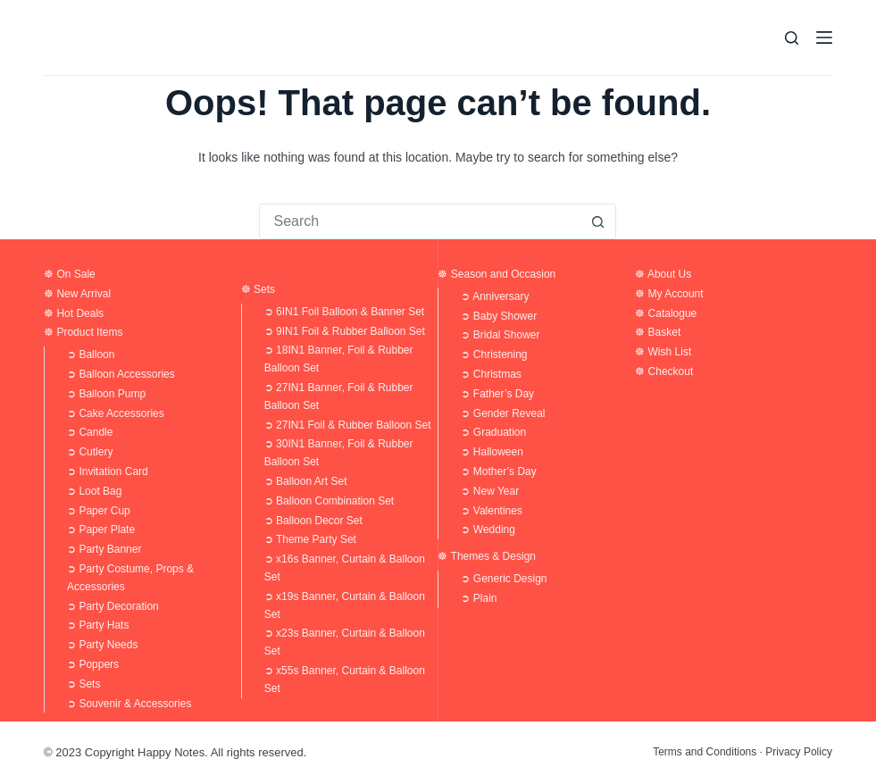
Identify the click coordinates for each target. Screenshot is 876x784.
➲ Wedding (487, 529)
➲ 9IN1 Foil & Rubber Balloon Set (344, 331)
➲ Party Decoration (113, 606)
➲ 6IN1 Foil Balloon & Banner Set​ (344, 311)
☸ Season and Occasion (496, 274)
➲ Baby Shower (499, 316)
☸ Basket (657, 332)
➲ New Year (490, 491)
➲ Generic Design (503, 578)
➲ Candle (90, 432)
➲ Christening (494, 354)
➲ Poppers (93, 664)
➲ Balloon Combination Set (329, 501)
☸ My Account (669, 294)
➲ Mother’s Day (498, 471)
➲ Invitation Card (107, 471)
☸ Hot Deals (74, 313)
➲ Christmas (491, 374)
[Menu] (824, 37)
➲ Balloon (90, 354)
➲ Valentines (491, 511)
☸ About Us (663, 274)
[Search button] (597, 221)
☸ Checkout (664, 371)
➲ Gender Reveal (503, 413)
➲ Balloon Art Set (305, 481)
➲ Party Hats (98, 625)
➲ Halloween (491, 452)
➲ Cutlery (90, 452)
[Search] (791, 38)
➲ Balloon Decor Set (313, 520)
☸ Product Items (83, 332)
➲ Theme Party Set (310, 539)
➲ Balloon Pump (106, 394)
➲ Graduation (493, 432)
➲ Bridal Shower (500, 335)
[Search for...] (420, 221)
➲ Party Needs (102, 644)
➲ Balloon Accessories (121, 374)
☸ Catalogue (666, 313)
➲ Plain (478, 598)
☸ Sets (258, 289)
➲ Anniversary (495, 296)
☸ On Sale (70, 274)
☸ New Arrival (77, 294)
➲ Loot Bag (94, 491)
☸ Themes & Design (487, 556)
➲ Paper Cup (98, 511)
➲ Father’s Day (497, 394)
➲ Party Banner (104, 549)
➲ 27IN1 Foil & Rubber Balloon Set (347, 425)
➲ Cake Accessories (115, 413)
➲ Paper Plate (101, 529)
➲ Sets (83, 684)
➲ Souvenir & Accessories (129, 703)
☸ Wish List (663, 352)
